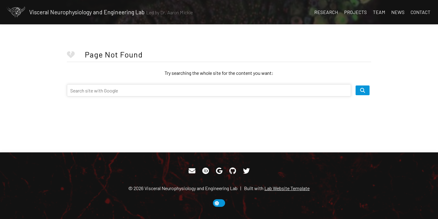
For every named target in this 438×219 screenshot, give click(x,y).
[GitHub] (233, 171)
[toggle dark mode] (219, 203)
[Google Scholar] (219, 171)
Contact (420, 12)
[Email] (192, 171)
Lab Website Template (287, 188)
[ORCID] (205, 171)
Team (379, 12)
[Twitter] (246, 171)
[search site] (363, 90)
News (398, 12)
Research (326, 12)
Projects (355, 12)
